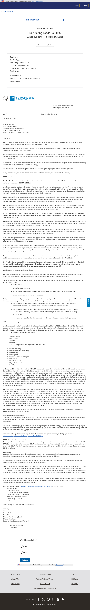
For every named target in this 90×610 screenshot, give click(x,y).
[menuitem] (45, 527)
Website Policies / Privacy (45, 579)
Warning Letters (8, 11)
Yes (25, 547)
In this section (32, 20)
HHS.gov (74, 579)
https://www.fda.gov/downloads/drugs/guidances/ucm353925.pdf (23, 436)
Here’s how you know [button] (38, 1)
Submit (25, 560)
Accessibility (15, 584)
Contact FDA (30, 599)
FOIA (74, 574)
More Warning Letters (45, 45)
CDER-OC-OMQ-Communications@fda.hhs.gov (36, 486)
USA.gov (75, 584)
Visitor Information (45, 574)
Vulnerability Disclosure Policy (45, 588)
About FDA (15, 579)
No (25, 553)
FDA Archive (15, 574)
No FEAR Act (45, 584)
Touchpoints (59, 565)
